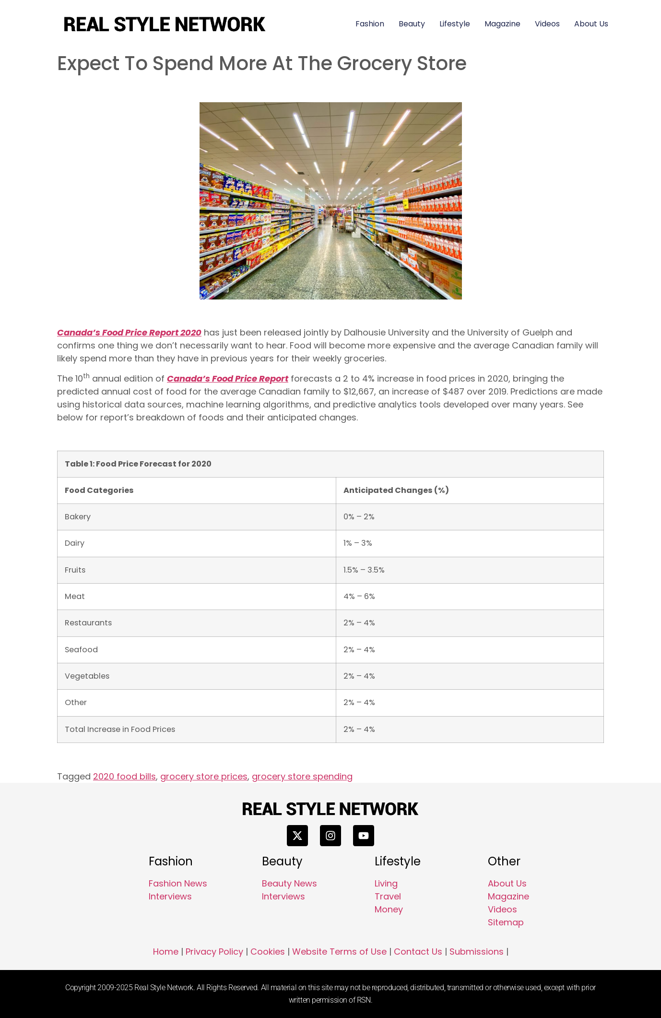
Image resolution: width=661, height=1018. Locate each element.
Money (389, 909)
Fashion (369, 23)
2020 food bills (124, 776)
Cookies (267, 952)
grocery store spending (302, 776)
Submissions (476, 952)
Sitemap (506, 922)
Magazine (502, 23)
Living (386, 883)
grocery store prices (204, 776)
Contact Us (418, 952)
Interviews (170, 896)
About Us (591, 23)
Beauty (412, 23)
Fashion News (178, 883)
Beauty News (289, 883)
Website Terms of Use (339, 952)
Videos (547, 23)
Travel (388, 896)
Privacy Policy (214, 952)
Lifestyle (454, 23)
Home (165, 952)
